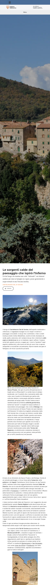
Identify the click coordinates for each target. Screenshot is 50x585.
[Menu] (10, 2)
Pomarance (15, 491)
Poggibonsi (30, 545)
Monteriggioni (26, 543)
